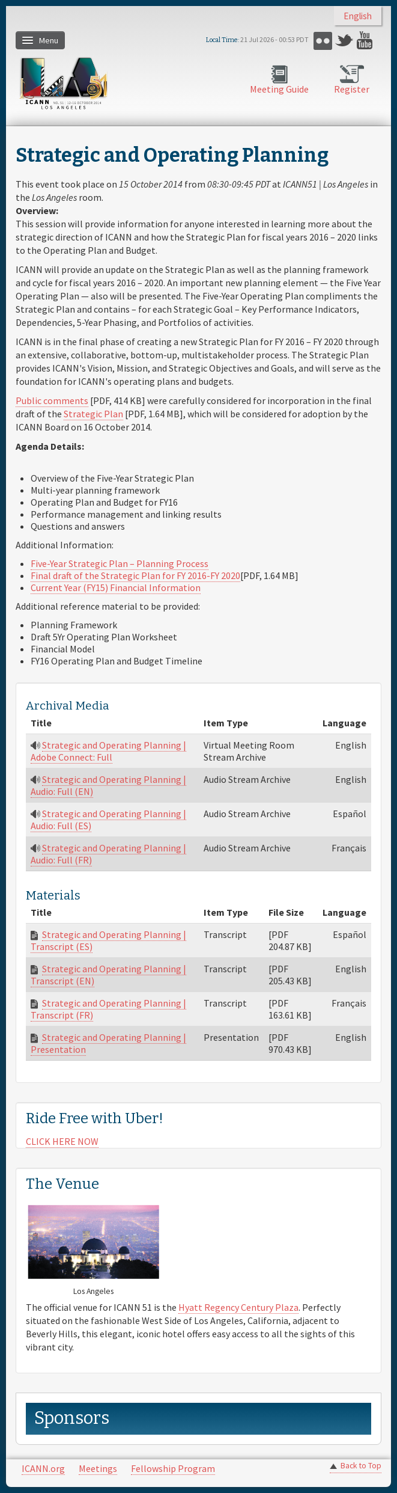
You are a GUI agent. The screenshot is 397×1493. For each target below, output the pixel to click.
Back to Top (361, 1466)
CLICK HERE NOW (62, 1141)
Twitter (344, 40)
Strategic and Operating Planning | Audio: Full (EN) (108, 785)
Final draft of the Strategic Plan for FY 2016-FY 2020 (135, 575)
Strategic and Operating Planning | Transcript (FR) (108, 1009)
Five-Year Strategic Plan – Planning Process (119, 563)
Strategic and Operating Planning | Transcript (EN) (108, 975)
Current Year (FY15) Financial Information (116, 587)
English (358, 16)
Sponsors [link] (71, 1418)
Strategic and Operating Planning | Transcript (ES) (108, 940)
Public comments (52, 400)
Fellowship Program (173, 1468)
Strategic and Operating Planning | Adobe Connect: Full (108, 751)
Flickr (323, 40)
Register (351, 89)
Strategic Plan (93, 414)
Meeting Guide (279, 89)
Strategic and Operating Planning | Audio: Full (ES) (108, 820)
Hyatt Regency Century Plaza (238, 1307)
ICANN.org (43, 1468)
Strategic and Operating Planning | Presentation (108, 1043)
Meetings (98, 1468)
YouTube (366, 40)
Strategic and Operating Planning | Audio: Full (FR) (108, 854)
